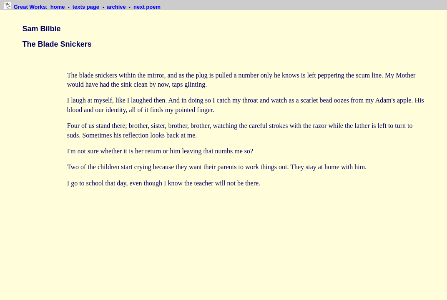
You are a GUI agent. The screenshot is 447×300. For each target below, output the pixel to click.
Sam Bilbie (42, 29)
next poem (147, 7)
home (58, 7)
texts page (87, 7)
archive (117, 7)
